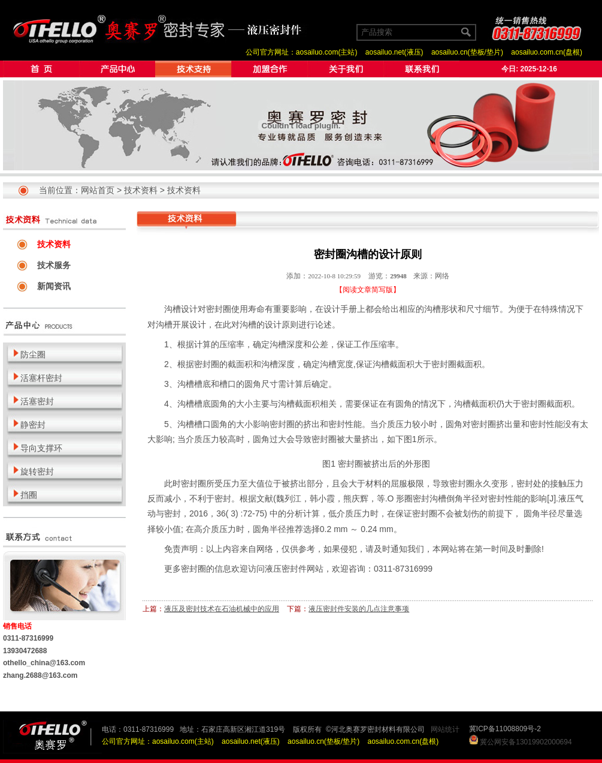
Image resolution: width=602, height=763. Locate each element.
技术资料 (141, 190)
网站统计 (445, 729)
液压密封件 (286, 568)
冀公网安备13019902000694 (525, 742)
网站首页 (97, 190)
